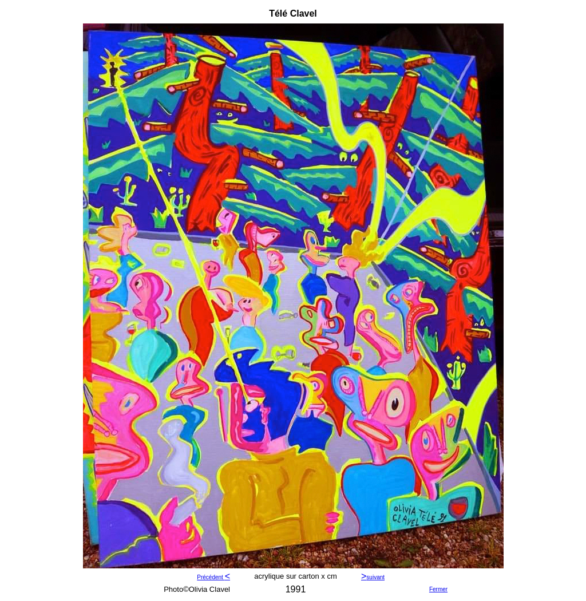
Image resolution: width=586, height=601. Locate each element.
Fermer (438, 589)
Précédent (210, 577)
